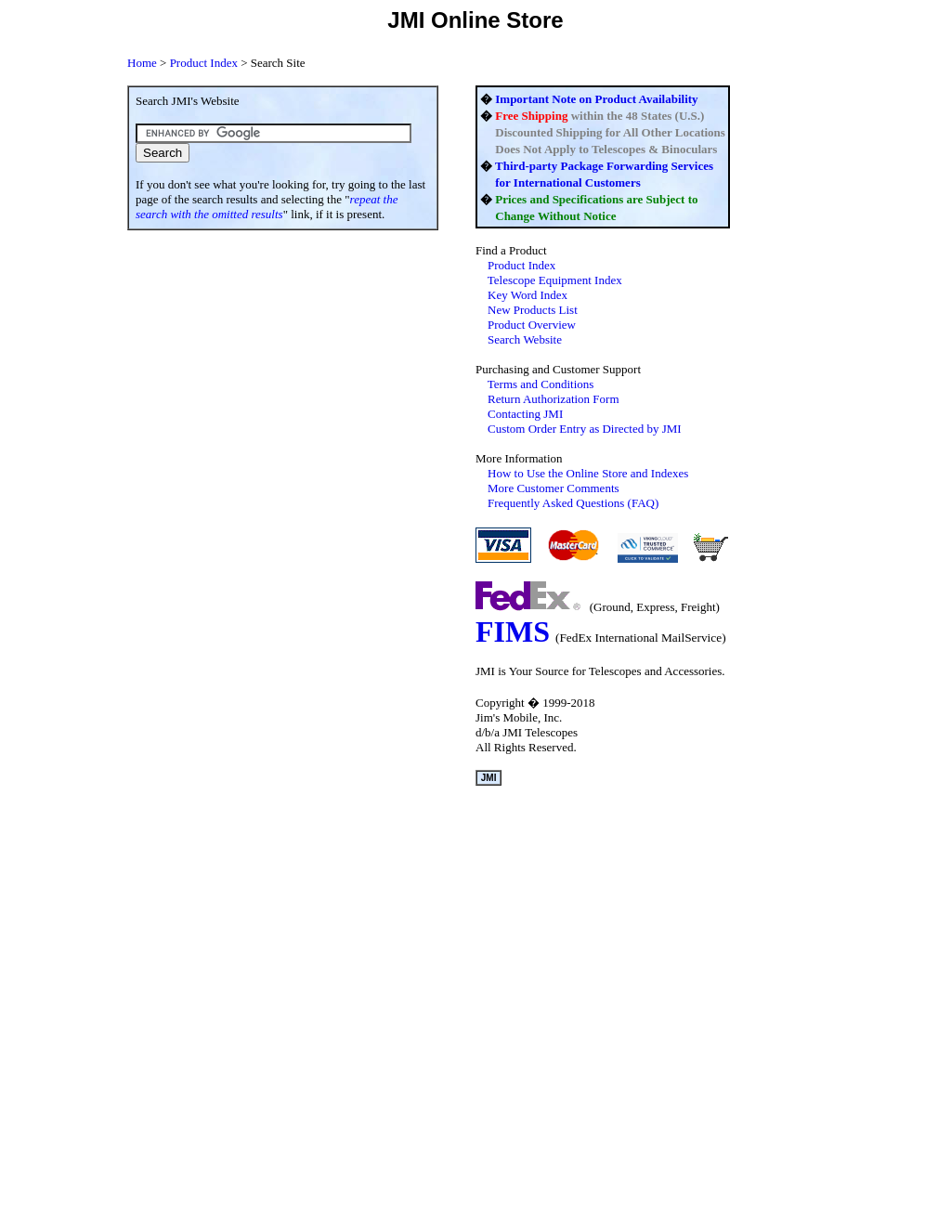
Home (142, 63)
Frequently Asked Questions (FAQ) (573, 503)
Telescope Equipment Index (555, 280)
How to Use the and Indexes (588, 473)
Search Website (525, 339)
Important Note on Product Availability (596, 99)
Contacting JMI (525, 414)
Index (521, 265)
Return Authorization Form (553, 399)
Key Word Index (527, 295)
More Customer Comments (553, 488)
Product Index (204, 63)
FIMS (513, 631)
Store (534, 20)
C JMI (585, 429)
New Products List (533, 310)
